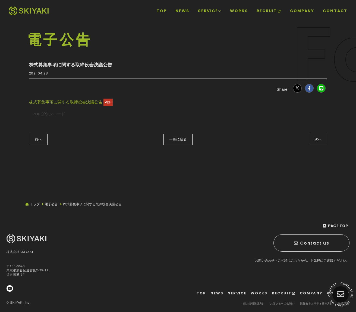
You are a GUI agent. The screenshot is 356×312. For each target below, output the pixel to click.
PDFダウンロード (49, 114)
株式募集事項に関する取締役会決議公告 (71, 102)
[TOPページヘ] (29, 10)
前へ (38, 139)
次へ (318, 139)
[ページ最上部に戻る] (335, 226)
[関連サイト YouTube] (10, 288)
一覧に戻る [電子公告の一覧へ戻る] (178, 139)
